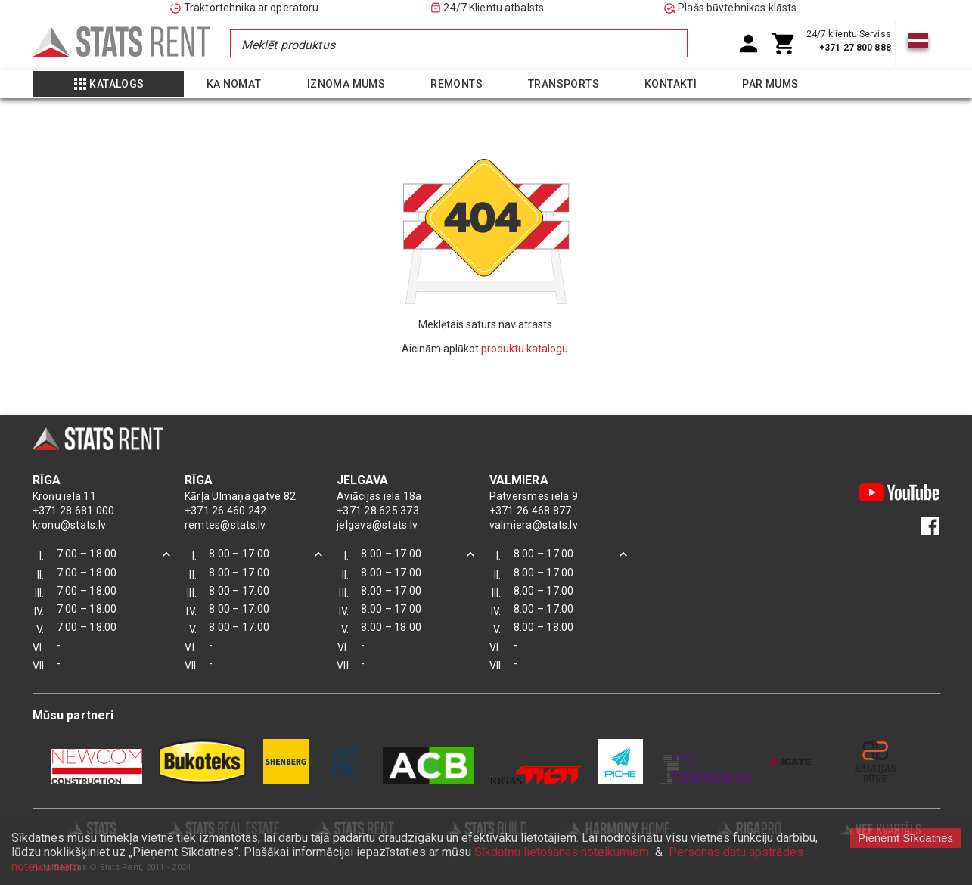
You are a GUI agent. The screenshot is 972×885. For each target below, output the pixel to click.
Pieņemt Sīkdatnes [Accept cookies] (905, 837)
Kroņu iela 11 (64, 496)
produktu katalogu (524, 349)
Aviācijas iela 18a (379, 496)
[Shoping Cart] (784, 43)
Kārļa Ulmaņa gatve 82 (240, 496)
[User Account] (748, 43)
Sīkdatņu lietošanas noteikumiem (561, 852)
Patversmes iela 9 (533, 496)
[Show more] (108, 84)
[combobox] (458, 43)
